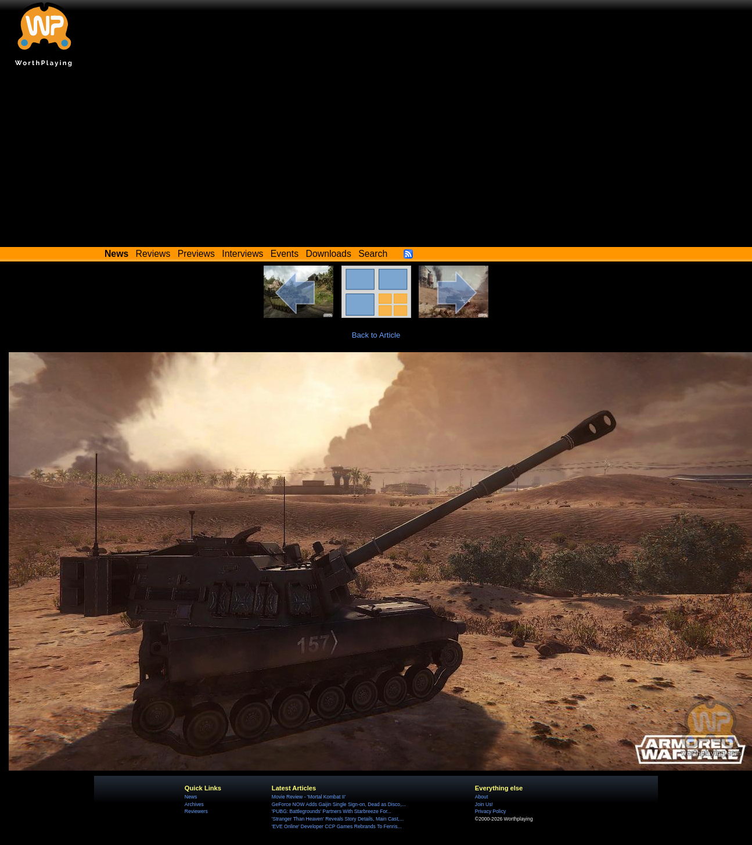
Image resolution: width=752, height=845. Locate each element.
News (191, 797)
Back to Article (376, 335)
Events (284, 254)
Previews (196, 254)
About (481, 797)
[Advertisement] (376, 159)
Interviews (242, 254)
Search (372, 254)
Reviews (153, 254)
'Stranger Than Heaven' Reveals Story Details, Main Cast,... (338, 819)
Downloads (328, 254)
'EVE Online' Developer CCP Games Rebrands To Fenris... (337, 826)
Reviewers (196, 811)
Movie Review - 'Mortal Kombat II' (309, 797)
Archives (194, 804)
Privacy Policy (490, 811)
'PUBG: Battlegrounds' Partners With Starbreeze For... (331, 811)
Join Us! (484, 804)
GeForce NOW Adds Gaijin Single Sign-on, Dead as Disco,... (339, 804)
